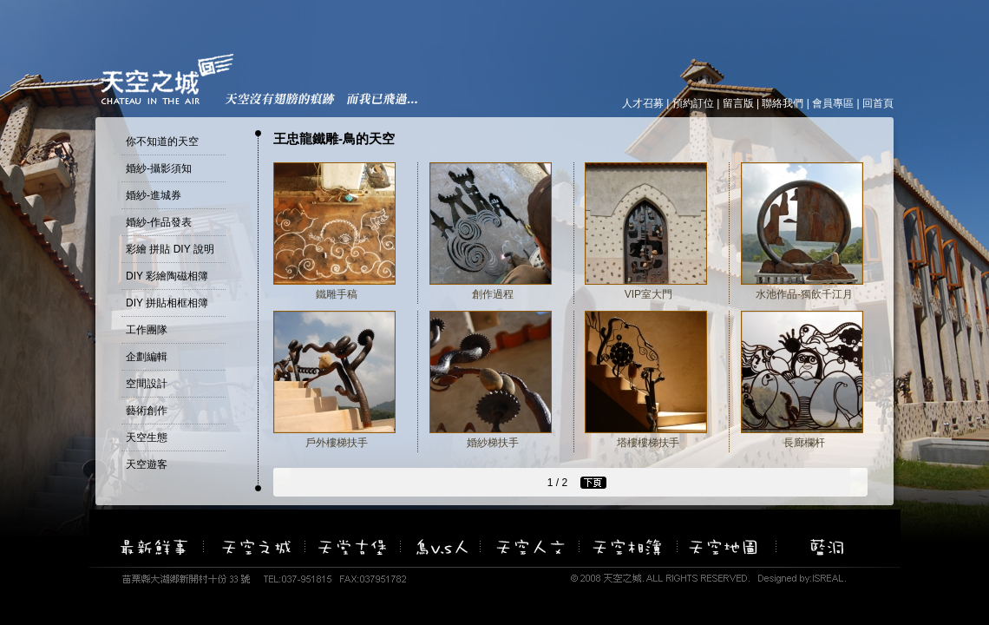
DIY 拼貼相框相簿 (167, 303)
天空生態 (146, 437)
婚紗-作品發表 (159, 222)
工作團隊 (146, 330)
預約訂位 (693, 103)
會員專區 (833, 103)
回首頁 (878, 103)
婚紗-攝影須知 (159, 168)
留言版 (738, 103)
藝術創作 (146, 411)
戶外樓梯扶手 (336, 443)
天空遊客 (146, 464)
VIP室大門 (648, 294)
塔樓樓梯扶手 (648, 443)
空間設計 (146, 384)
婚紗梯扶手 (493, 443)
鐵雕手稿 (336, 294)
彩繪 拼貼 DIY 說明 (170, 249)
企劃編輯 (146, 357)
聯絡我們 (782, 103)
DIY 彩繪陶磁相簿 (167, 276)
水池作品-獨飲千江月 (804, 294)
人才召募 (643, 103)
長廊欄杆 (804, 443)
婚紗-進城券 (153, 195)
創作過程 (493, 294)
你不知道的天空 (162, 141)
